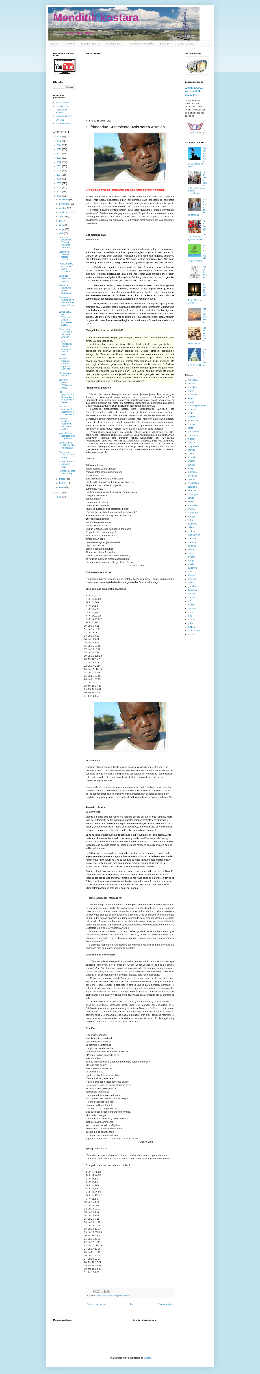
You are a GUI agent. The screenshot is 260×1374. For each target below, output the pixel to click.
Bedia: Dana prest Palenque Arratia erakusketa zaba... (65, 318)
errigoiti (191, 557)
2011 (59, 492)
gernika (191, 450)
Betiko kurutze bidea (205, 315)
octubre (63, 208)
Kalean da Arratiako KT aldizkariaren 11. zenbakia (66, 410)
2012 (59, 196)
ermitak (191, 424)
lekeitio (191, 604)
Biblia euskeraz (63, 102)
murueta (192, 542)
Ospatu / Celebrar (184, 43)
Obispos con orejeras (65, 374)
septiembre (65, 212)
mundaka (192, 472)
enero (62, 487)
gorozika (192, 586)
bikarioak (192, 409)
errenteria (192, 476)
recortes (126, 1295)
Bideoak (164, 43)
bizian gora (193, 494)
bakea (191, 453)
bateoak (192, 479)
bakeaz (191, 527)
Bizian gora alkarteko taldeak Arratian (64, 256)
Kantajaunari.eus (64, 116)
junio (61, 225)
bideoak (191, 442)
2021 (59, 158)
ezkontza (192, 546)
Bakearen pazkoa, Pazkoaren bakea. (65, 384)
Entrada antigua (165, 1304)
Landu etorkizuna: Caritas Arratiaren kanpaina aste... (65, 347)
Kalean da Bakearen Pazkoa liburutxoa (65, 289)
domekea (192, 387)
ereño (190, 612)
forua (190, 520)
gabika (191, 623)
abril (61, 233)
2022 (59, 153)
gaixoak (191, 461)
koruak (191, 498)
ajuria (190, 571)
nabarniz (192, 608)
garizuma (192, 487)
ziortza (191, 501)
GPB (190, 601)
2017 (59, 175)
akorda (191, 582)
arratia (99, 1295)
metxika (191, 634)
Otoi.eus (60, 120)
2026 (59, 136)
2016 (59, 179)
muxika (191, 564)
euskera (192, 627)
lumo (190, 616)
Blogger (147, 1358)
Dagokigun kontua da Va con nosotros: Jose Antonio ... (66, 302)
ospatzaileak (194, 535)
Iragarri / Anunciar (91, 43)
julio (61, 220)
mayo (62, 229)
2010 (59, 497)
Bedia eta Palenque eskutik (65, 278)
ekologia (192, 490)
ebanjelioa (117, 1295)
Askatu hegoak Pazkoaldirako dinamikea (194, 92)
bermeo (191, 465)
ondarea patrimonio (197, 405)
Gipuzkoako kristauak (61, 111)
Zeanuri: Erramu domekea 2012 (66, 464)
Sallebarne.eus (63, 123)
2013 (59, 191)
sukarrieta (192, 568)
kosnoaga (192, 523)
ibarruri (191, 575)
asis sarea (107, 1295)
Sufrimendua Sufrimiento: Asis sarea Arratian (66, 333)
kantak (191, 428)
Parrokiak (69, 43)
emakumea (193, 435)
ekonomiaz (193, 416)
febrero (63, 483)
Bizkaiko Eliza (62, 106)
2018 (59, 170)
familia (191, 402)
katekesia (192, 394)
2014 (59, 187)
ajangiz (191, 553)
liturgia (191, 398)
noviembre (64, 204)
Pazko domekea (205, 272)
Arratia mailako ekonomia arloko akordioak (66, 268)
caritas (191, 413)
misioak (191, 439)
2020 (59, 162)
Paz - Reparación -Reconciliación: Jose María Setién (67, 397)
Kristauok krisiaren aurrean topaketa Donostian (65, 363)
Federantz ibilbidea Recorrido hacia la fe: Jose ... (65, 423)
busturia (192, 531)
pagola (191, 391)
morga (191, 560)
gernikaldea (193, 431)
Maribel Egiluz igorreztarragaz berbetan (67, 436)
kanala (191, 549)
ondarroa (192, 597)
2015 (59, 183)
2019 (59, 166)
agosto (62, 216)
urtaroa (191, 509)
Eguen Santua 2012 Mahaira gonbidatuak (67, 445)
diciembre (64, 199)
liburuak (191, 457)
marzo (62, 479)
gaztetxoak (193, 420)
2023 (59, 149)
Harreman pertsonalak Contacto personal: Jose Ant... (66, 242)
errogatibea (193, 483)
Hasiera (54, 43)
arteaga (191, 516)
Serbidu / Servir (114, 43)
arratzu (191, 619)
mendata (192, 538)
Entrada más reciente (97, 1304)
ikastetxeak (193, 590)
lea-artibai (192, 505)
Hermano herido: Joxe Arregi (67, 472)
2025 (59, 141)
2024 (59, 145)
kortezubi (192, 579)
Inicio (132, 1304)
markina (192, 593)
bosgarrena (193, 446)
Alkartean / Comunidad (141, 43)
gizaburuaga (194, 630)
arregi (190, 468)
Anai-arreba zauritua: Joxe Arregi (67, 455)
